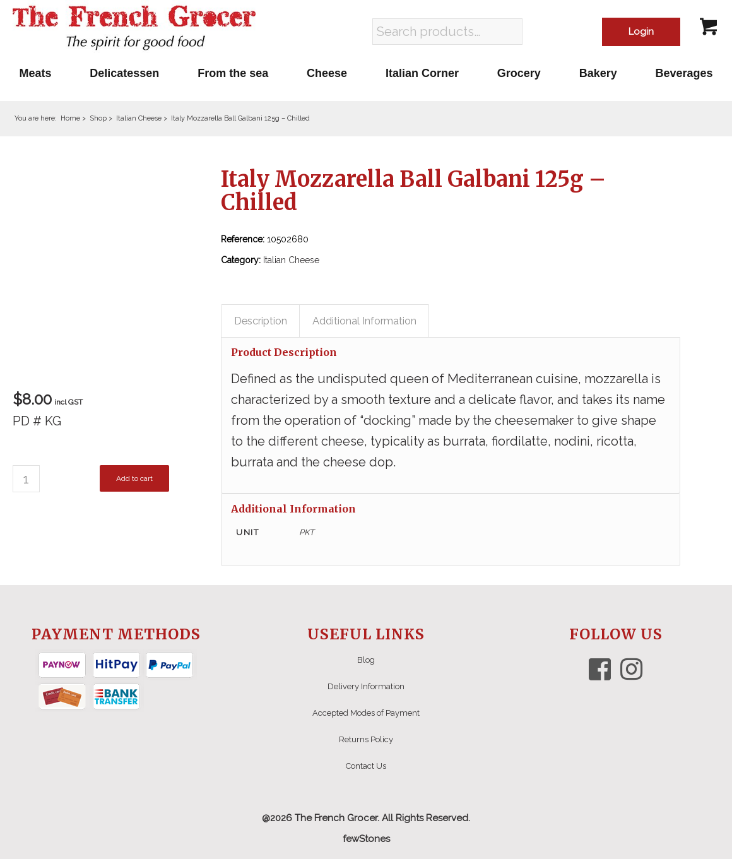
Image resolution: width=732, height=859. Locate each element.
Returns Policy (366, 739)
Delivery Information (366, 686)
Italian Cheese (291, 260)
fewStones (366, 838)
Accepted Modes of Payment (366, 713)
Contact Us (366, 766)
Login (641, 31)
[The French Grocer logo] (134, 28)
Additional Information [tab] (364, 320)
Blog (366, 660)
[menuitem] (35, 73)
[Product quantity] (26, 478)
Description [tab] (260, 320)
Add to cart (134, 478)
